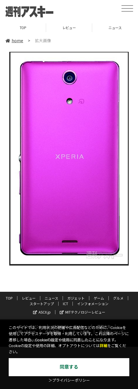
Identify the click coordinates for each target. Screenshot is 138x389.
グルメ (118, 298)
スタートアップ (42, 303)
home (14, 40)
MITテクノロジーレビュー (82, 312)
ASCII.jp (42, 312)
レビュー (69, 27)
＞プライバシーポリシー (69, 380)
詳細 (103, 346)
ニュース (51, 298)
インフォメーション (92, 303)
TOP (23, 27)
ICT (65, 303)
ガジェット (76, 298)
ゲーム (99, 298)
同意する (69, 367)
